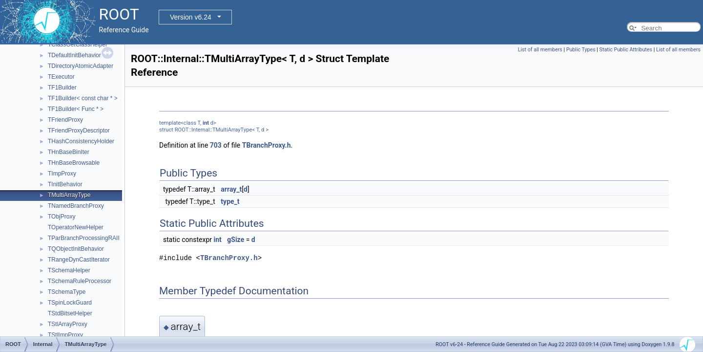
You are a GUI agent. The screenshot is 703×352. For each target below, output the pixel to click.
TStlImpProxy (65, 334)
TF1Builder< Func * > (75, 109)
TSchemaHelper (69, 270)
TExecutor (61, 76)
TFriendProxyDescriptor (79, 130)
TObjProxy (61, 216)
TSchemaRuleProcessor (79, 281)
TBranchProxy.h (266, 145)
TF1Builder (62, 87)
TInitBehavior (65, 184)
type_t (230, 201)
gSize (235, 239)
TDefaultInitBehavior (74, 55)
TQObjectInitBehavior (76, 248)
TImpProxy (62, 173)
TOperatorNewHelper (75, 227)
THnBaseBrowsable (74, 162)
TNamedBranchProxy (76, 205)
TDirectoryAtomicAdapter (80, 66)
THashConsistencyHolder (81, 141)
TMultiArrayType (69, 195)
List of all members (540, 49)
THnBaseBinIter (68, 152)
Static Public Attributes (626, 49)
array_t (231, 189)
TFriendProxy (65, 119)
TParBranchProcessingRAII (84, 238)
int (206, 123)
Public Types (581, 49)
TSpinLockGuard (70, 302)
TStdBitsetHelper (70, 313)
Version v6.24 (190, 17)
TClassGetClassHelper (77, 44)
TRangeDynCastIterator (79, 259)
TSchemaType (66, 291)
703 (216, 145)
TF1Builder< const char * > (83, 98)
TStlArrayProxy (67, 324)
